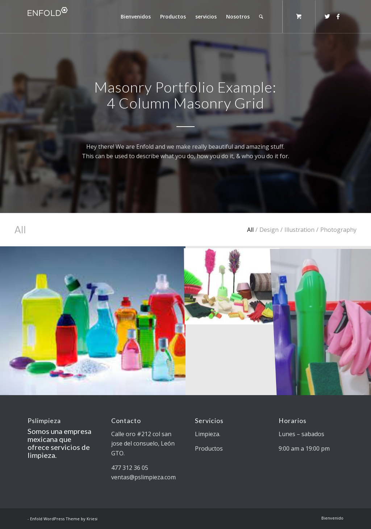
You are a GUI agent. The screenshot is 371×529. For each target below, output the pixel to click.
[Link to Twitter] (327, 16)
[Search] (261, 16)
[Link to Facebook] (338, 16)
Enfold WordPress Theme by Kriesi (63, 518)
